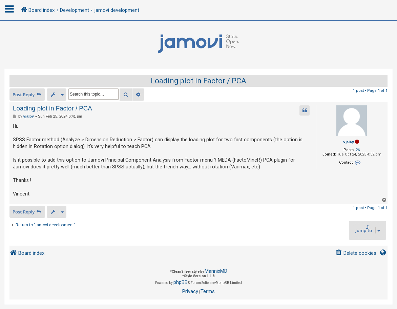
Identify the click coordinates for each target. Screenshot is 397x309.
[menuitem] (356, 253)
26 (358, 150)
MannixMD (216, 271)
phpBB (180, 282)
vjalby (348, 142)
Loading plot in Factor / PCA (198, 81)
